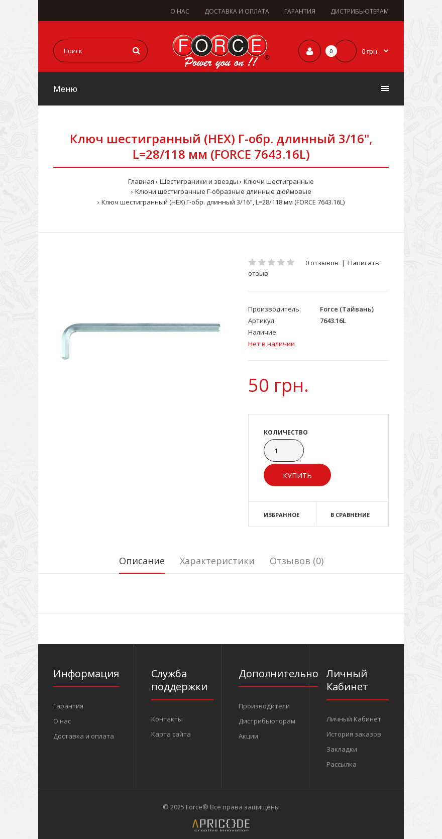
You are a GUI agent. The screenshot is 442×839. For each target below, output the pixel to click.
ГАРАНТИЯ (299, 11)
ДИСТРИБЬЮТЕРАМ (359, 11)
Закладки (341, 749)
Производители (264, 705)
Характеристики (217, 561)
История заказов (353, 734)
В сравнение (350, 514)
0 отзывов (322, 262)
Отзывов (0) (296, 561)
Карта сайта (171, 734)
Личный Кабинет (353, 718)
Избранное (281, 514)
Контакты (167, 718)
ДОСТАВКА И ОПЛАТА (236, 11)
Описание (142, 561)
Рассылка (341, 764)
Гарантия (68, 705)
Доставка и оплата (83, 736)
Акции (248, 736)
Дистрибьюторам (267, 720)
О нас (62, 720)
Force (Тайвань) (347, 308)
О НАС (179, 11)
